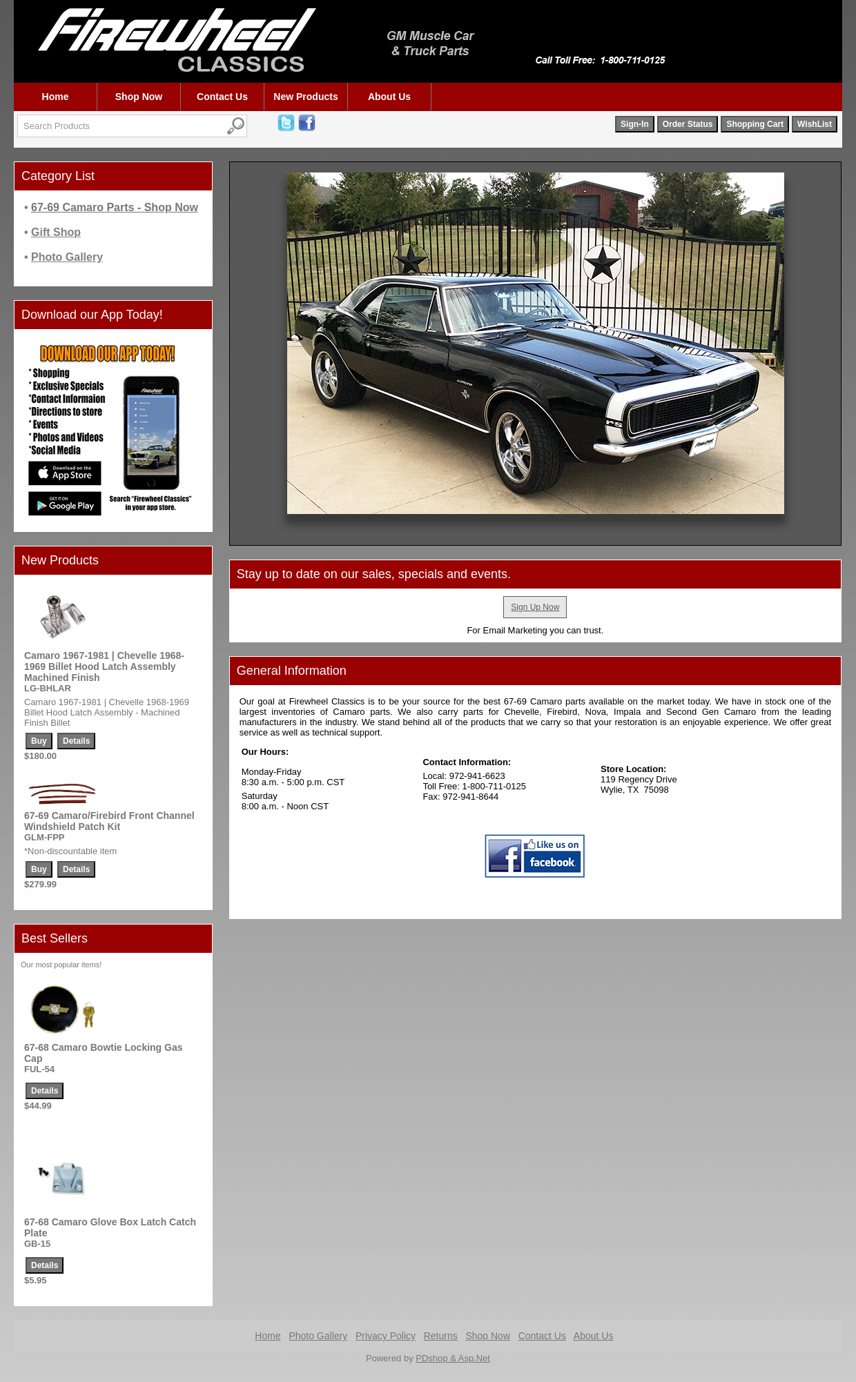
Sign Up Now (535, 607)
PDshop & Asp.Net (453, 1358)
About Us (389, 96)
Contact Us (222, 96)
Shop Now (138, 96)
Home (55, 96)
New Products (305, 96)
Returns (441, 1335)
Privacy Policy (386, 1335)
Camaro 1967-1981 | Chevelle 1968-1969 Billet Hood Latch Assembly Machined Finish (104, 666)
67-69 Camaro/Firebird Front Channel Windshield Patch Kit (109, 821)
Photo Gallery (318, 1335)
